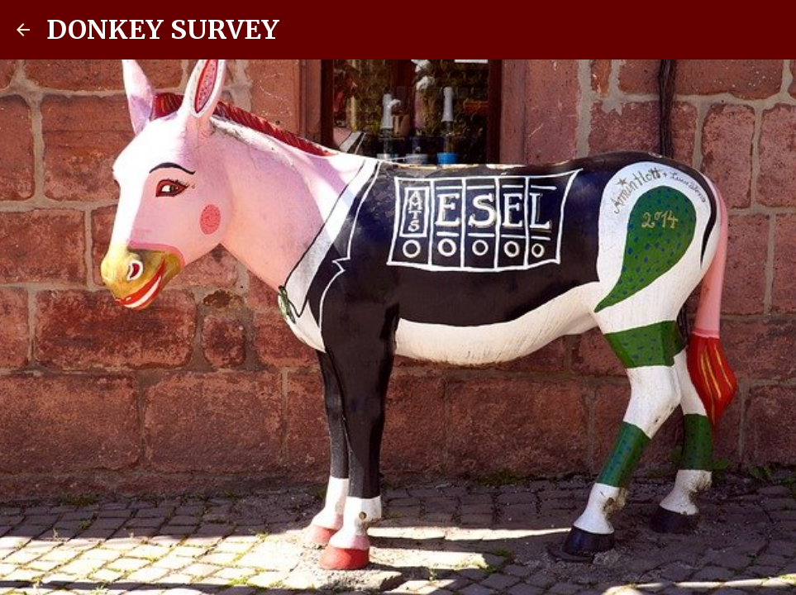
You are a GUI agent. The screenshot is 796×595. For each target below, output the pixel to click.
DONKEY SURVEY (162, 29)
